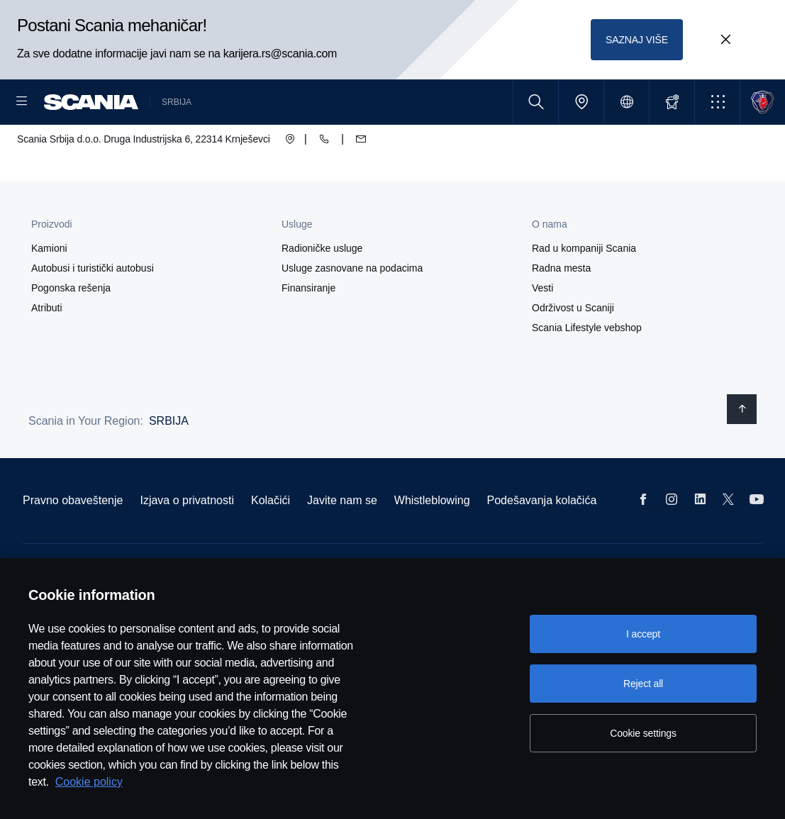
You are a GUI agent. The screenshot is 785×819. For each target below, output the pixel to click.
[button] (717, 101)
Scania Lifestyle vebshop (587, 373)
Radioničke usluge (322, 293)
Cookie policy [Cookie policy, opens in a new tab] (89, 782)
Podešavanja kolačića (542, 546)
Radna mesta (561, 313)
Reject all (643, 683)
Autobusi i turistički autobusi (92, 313)
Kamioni (49, 293)
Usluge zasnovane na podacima (352, 313)
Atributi (46, 353)
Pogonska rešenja (71, 333)
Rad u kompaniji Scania (584, 293)
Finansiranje (308, 333)
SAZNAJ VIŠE (637, 39)
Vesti (542, 333)
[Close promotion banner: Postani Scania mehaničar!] (725, 39)
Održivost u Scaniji (573, 353)
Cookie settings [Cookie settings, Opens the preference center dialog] (643, 733)
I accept (643, 634)
